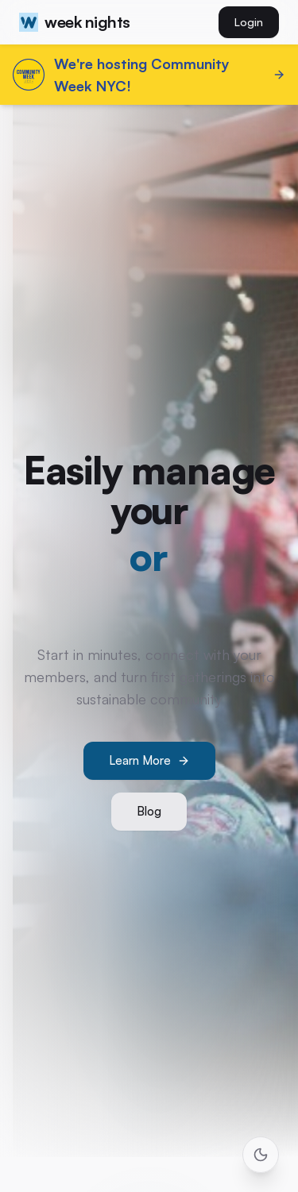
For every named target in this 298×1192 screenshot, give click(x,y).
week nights (74, 22)
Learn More (149, 760)
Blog (149, 811)
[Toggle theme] (260, 1154)
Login (248, 22)
